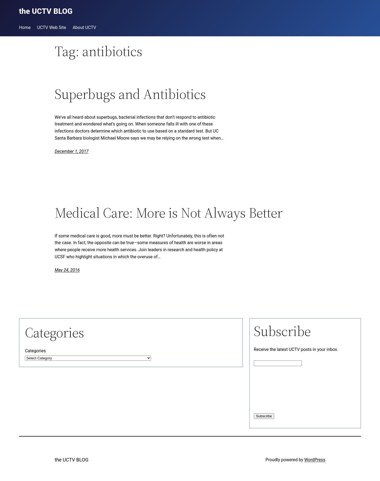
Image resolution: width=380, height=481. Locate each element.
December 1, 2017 (72, 151)
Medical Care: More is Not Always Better (169, 213)
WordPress (314, 459)
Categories (35, 350)
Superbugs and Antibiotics (130, 94)
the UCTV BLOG (72, 460)
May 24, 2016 (67, 270)
